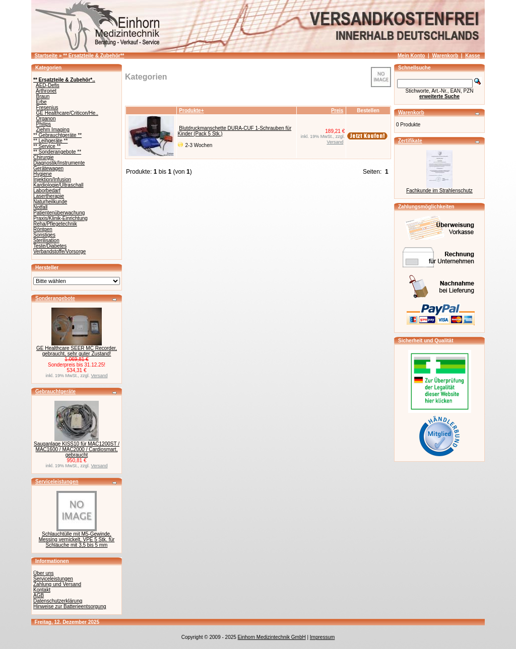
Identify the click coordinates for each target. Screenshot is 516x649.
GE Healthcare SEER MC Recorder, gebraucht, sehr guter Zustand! (76, 350)
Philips (43, 124)
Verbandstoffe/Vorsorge (59, 251)
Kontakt (41, 590)
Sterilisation (46, 240)
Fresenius (47, 107)
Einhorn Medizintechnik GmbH (272, 637)
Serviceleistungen (57, 481)
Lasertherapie (48, 196)
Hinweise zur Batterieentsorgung (69, 606)
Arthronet (46, 91)
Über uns (43, 573)
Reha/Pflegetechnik (55, 224)
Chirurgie (43, 157)
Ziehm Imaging (53, 129)
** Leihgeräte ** (50, 140)
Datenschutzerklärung (57, 601)
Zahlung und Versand (57, 584)
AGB (38, 595)
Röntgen (42, 229)
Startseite (46, 55)
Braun (43, 96)
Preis (337, 110)
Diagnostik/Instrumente (59, 163)
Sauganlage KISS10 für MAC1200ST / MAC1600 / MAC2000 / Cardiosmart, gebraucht (76, 449)
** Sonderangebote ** (57, 152)
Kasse (472, 55)
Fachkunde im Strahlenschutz (439, 190)
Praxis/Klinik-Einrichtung (60, 218)
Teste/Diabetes (50, 246)
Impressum (322, 637)
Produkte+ (191, 110)
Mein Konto (411, 55)
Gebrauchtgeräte (55, 391)
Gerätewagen (48, 168)
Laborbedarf (46, 190)
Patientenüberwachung (59, 212)
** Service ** (46, 146)
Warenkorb (445, 55)
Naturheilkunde (50, 201)
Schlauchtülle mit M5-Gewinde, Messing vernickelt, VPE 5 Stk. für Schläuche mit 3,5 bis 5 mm (77, 539)
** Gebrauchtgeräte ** (57, 135)
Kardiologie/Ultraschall (58, 185)
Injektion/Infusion (52, 179)
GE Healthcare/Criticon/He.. (67, 113)
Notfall (40, 207)
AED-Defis (47, 85)
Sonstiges (44, 235)
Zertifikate (410, 140)
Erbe (41, 102)
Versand (99, 375)
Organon (46, 118)
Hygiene (42, 174)
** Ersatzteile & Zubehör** (93, 55)
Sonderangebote (55, 298)
